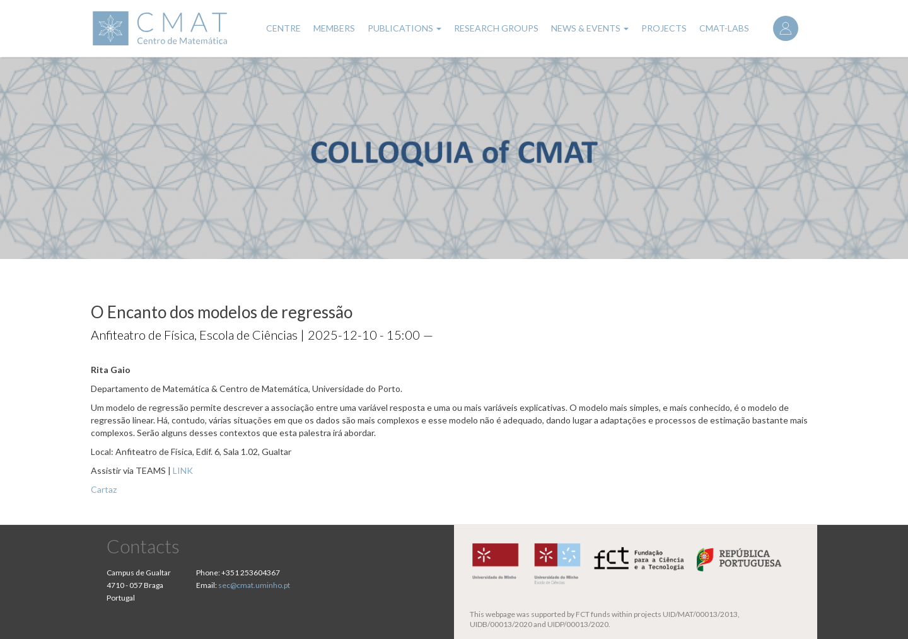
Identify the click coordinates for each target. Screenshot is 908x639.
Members (334, 28)
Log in (785, 28)
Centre (283, 28)
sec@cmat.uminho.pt (254, 585)
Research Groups (496, 28)
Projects (664, 28)
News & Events (590, 28)
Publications (404, 28)
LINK (183, 470)
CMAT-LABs (724, 28)
